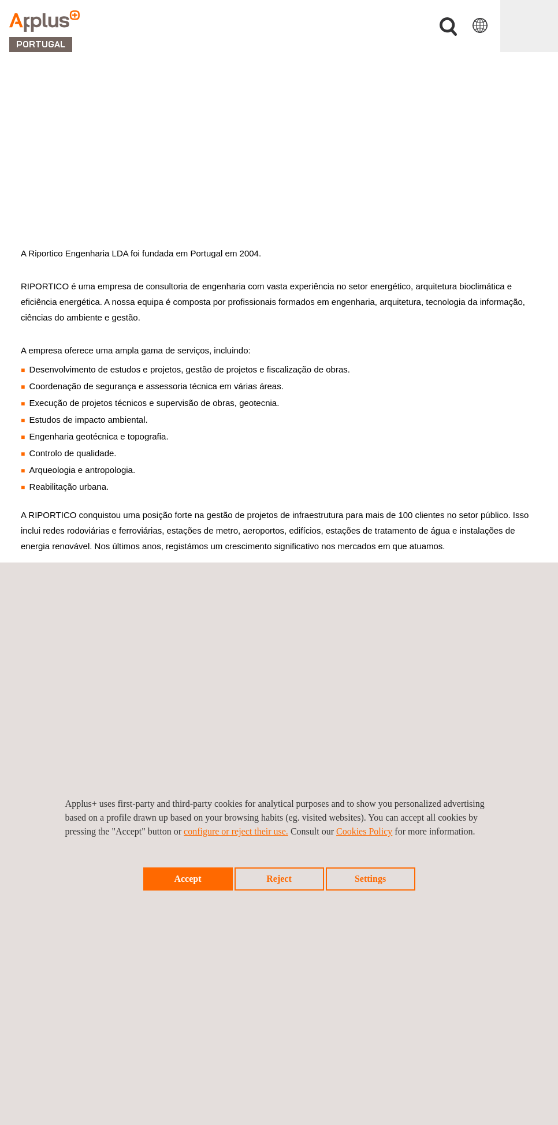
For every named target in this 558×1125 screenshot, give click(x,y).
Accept (187, 879)
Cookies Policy (364, 831)
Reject (279, 879)
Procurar (448, 26)
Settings (370, 879)
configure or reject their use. (236, 831)
